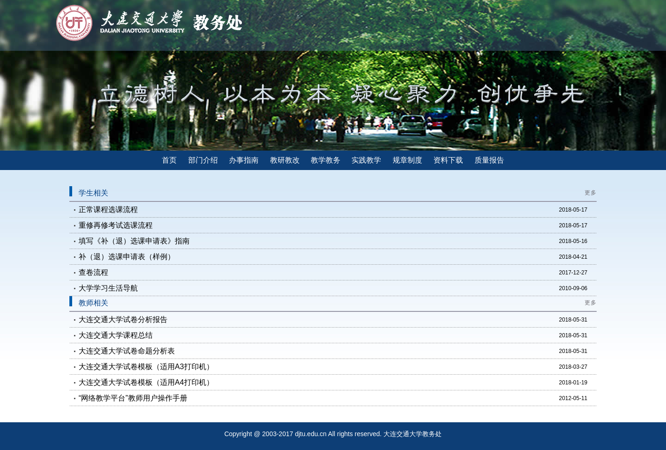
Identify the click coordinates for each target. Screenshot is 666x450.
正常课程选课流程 (108, 209)
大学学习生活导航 (108, 288)
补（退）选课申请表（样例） (127, 257)
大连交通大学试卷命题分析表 (127, 351)
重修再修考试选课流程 (116, 225)
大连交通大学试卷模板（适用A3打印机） (146, 367)
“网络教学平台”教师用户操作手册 (133, 398)
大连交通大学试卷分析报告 (123, 319)
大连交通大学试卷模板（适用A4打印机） (146, 382)
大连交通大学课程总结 (116, 335)
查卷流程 (93, 272)
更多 (591, 192)
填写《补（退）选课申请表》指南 (134, 241)
